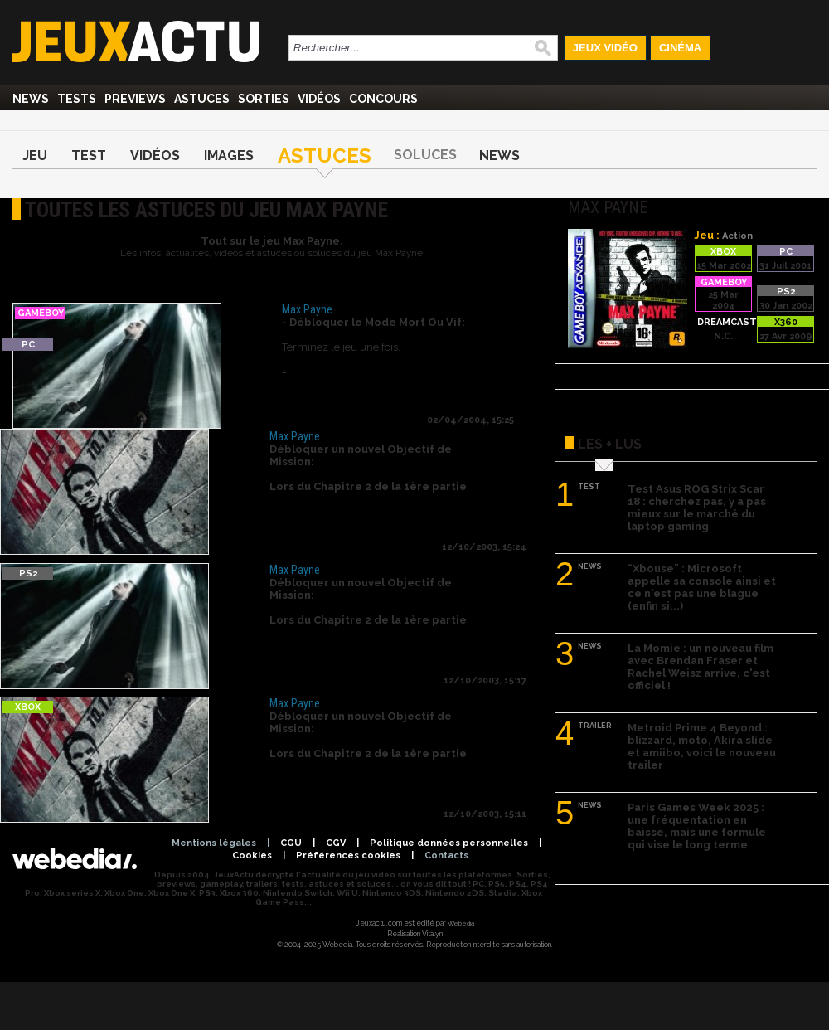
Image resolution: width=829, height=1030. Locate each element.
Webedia (461, 923)
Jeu (34, 155)
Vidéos (319, 98)
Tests (76, 98)
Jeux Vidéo (605, 47)
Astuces (202, 98)
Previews (135, 98)
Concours (383, 98)
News (30, 98)
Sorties (263, 98)
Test (88, 155)
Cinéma (680, 47)
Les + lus (610, 444)
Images (229, 155)
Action (737, 236)
